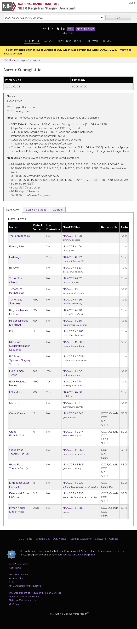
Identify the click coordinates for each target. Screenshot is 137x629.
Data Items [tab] (12, 210)
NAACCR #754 (72, 289)
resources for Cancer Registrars (77, 554)
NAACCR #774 (72, 381)
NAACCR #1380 (73, 342)
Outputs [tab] (58, 210)
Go (118, 17)
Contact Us (15, 567)
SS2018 (14, 403)
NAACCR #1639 (73, 356)
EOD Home (9, 60)
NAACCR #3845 (73, 464)
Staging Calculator (70, 41)
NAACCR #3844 (73, 432)
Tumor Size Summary (15, 301)
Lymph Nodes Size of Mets (17, 510)
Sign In (132, 3)
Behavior (14, 268)
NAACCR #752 (72, 278)
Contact (108, 41)
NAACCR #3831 (73, 483)
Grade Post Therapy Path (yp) (19, 466)
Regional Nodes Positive (18, 312)
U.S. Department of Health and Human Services (35, 592)
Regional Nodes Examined (18, 322)
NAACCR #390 (72, 236)
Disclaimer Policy (18, 574)
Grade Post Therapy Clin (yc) (19, 452)
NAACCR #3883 (73, 508)
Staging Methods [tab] (36, 210)
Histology (15, 257)
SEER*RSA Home (18, 564)
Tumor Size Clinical (15, 280)
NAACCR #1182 (73, 331)
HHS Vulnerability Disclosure (25, 585)
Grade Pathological (16, 433)
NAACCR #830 (72, 321)
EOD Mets (15, 392)
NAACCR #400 (72, 246)
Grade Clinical (17, 413)
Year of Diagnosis (19, 236)
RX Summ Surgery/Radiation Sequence (19, 346)
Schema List (32, 41)
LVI (11, 331)
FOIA (12, 582)
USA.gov (14, 604)
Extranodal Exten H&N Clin (19, 484)
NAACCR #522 (72, 257)
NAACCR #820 (72, 310)
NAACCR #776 (72, 392)
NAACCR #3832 (73, 493)
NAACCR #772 (72, 371)
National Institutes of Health (24, 596)
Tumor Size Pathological (16, 291)
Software (93, 41)
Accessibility (16, 578)
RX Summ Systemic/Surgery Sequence (19, 360)
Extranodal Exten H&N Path (19, 495)
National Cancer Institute (22, 600)
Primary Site (16, 246)
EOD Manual (60, 539)
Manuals (48, 41)
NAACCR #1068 (73, 450)
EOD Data (68, 28)
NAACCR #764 (72, 403)
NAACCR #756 (72, 300)
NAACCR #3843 (73, 413)
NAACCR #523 (72, 268)
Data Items (17, 219)
